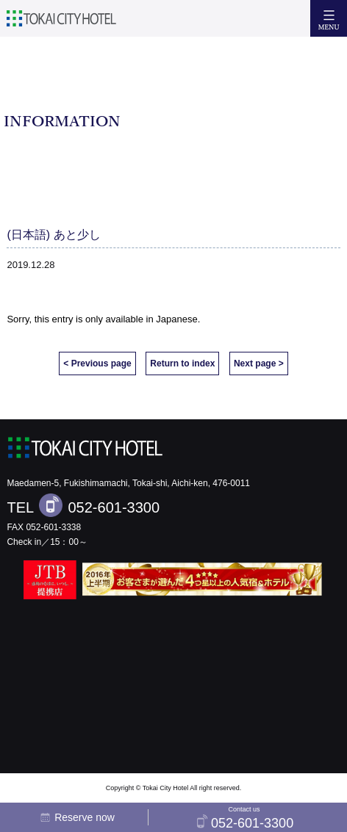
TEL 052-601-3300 (83, 505)
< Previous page (97, 363)
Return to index (182, 363)
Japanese (176, 319)
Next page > (259, 363)
